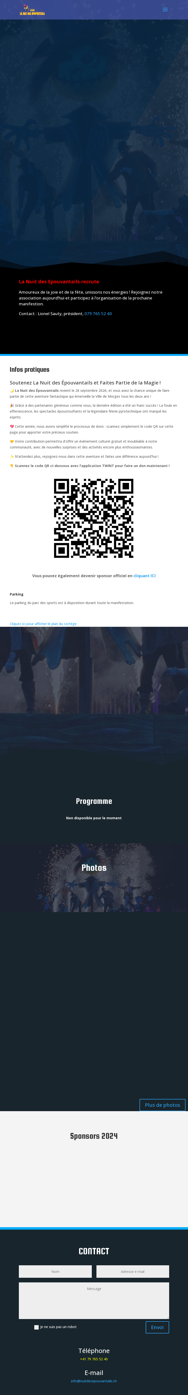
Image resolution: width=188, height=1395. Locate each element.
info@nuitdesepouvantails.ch (94, 1381)
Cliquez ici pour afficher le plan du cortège (43, 623)
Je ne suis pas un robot (55, 1326)
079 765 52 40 (98, 313)
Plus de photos (162, 1105)
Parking (17, 594)
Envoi (157, 1327)
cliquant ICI (144, 575)
